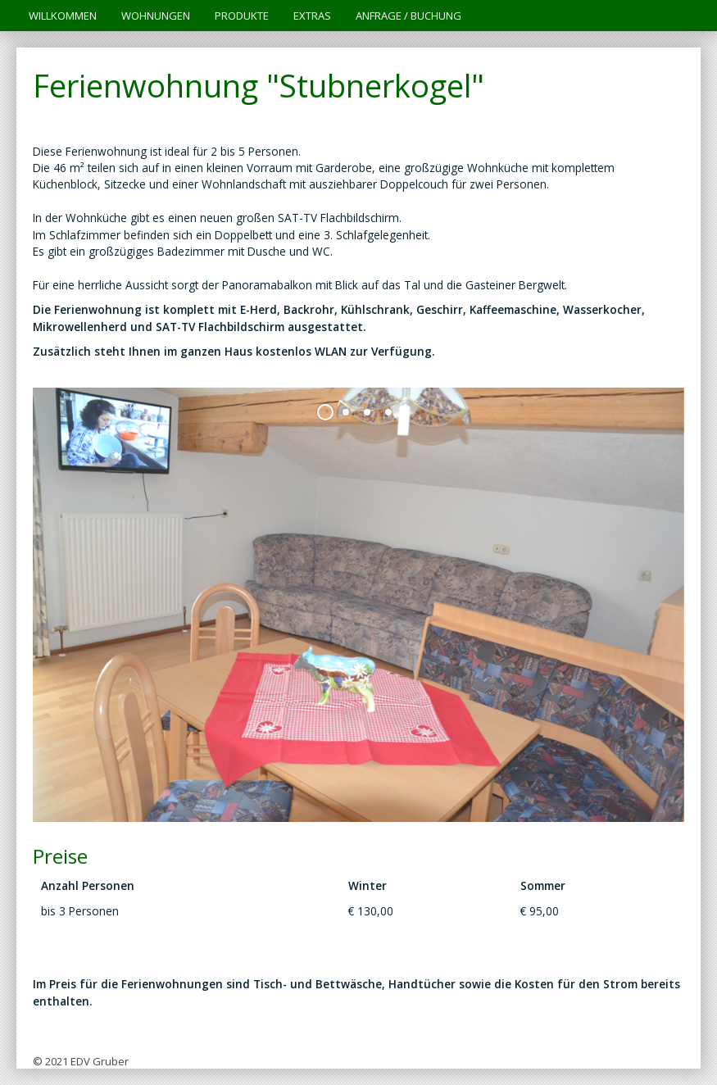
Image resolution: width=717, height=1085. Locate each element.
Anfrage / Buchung (408, 15)
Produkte (242, 15)
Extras (312, 15)
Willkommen (63, 15)
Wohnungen (155, 15)
